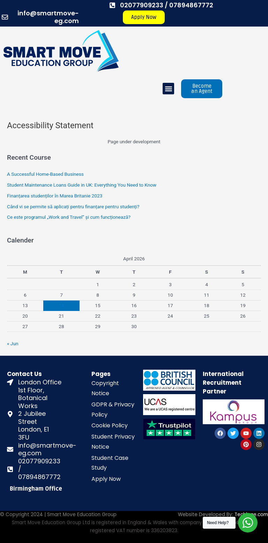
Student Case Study (109, 463)
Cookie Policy (109, 425)
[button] (168, 88)
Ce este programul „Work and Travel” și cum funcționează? (69, 217)
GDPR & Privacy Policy (112, 409)
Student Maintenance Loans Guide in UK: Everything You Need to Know (81, 185)
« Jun (12, 343)
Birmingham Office (36, 488)
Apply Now (106, 479)
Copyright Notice (105, 388)
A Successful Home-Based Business (45, 174)
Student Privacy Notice (113, 442)
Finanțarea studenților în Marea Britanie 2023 (54, 195)
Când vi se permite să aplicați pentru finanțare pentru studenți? (73, 206)
